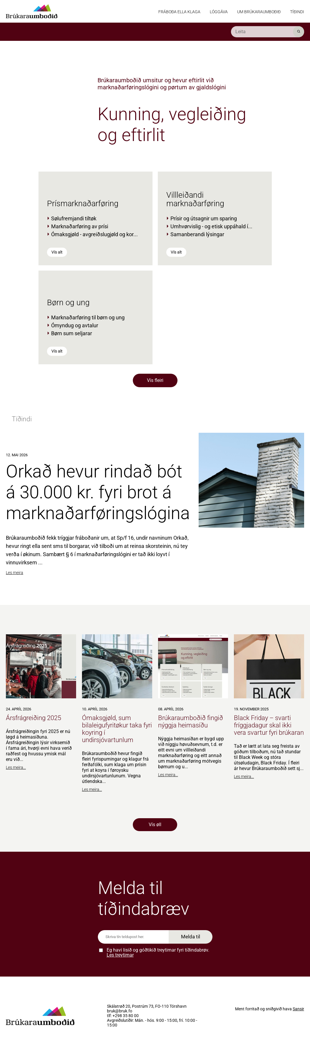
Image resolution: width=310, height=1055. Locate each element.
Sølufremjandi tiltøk (73, 218)
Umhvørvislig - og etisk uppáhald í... (211, 226)
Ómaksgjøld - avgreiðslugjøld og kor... (94, 234)
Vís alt (57, 252)
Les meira (14, 572)
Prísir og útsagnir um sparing (203, 218)
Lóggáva (219, 11)
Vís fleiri (155, 380)
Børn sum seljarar (71, 333)
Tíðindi (297, 11)
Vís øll (155, 824)
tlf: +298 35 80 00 (123, 1016)
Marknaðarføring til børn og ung (88, 317)
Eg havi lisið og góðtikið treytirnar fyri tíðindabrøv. (158, 952)
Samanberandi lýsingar (197, 234)
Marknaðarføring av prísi (79, 226)
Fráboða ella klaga (179, 11)
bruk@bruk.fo (119, 1011)
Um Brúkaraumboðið (259, 11)
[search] (267, 31)
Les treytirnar (120, 955)
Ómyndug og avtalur (74, 325)
